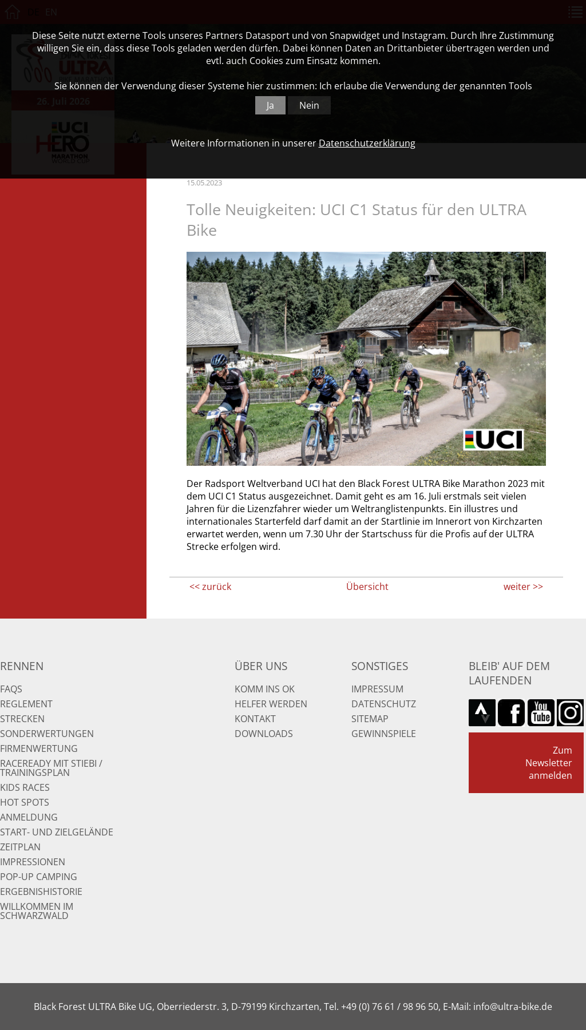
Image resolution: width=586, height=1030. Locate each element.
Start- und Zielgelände (56, 832)
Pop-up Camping (38, 876)
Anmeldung (29, 817)
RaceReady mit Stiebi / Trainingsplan (51, 768)
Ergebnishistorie (41, 891)
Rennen (21, 666)
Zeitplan (20, 846)
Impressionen (32, 861)
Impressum (377, 689)
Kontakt (255, 718)
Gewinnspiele (383, 733)
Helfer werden (271, 703)
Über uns (261, 666)
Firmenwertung (39, 748)
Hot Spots (24, 802)
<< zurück (210, 586)
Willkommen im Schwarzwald (36, 911)
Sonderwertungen (47, 733)
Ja (270, 105)
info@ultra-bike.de (512, 1006)
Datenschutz (383, 703)
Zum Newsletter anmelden (548, 763)
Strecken (22, 718)
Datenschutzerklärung (367, 143)
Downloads (264, 733)
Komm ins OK (265, 689)
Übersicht (367, 586)
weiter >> (523, 586)
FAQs (11, 689)
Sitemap (370, 718)
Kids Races (25, 787)
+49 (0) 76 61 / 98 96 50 (389, 1006)
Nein (309, 105)
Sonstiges (379, 666)
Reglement (26, 703)
